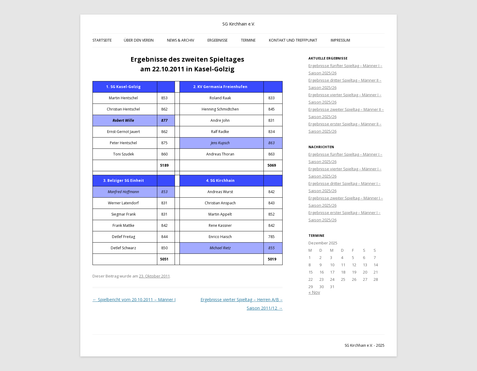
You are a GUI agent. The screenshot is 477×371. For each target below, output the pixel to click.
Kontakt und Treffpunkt (293, 40)
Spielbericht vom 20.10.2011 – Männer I (134, 299)
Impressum (340, 40)
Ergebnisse (217, 40)
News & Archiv (180, 40)
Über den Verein (139, 40)
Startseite (102, 40)
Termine (248, 40)
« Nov (314, 292)
